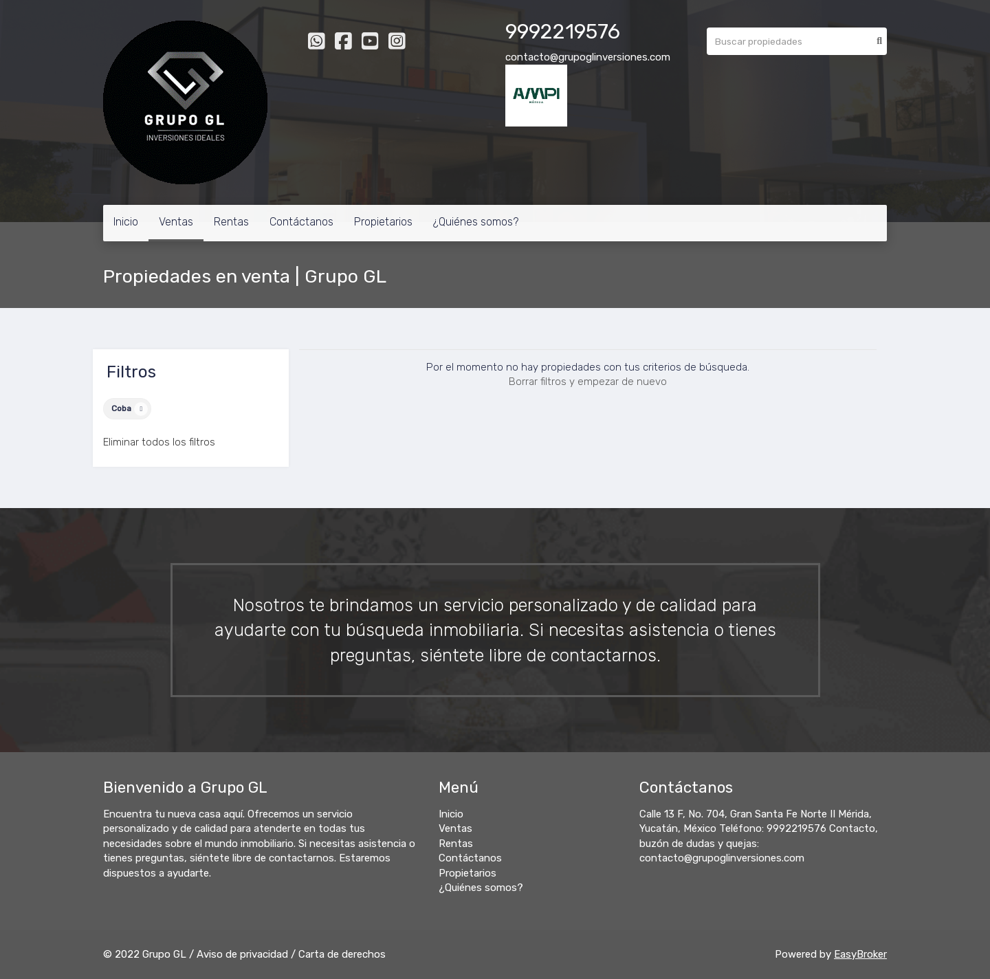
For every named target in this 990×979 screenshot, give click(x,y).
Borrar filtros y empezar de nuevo (588, 381)
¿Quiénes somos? (475, 221)
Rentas (231, 221)
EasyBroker (860, 954)
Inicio (125, 221)
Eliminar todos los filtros (159, 442)
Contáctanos (301, 221)
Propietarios (383, 221)
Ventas (176, 221)
